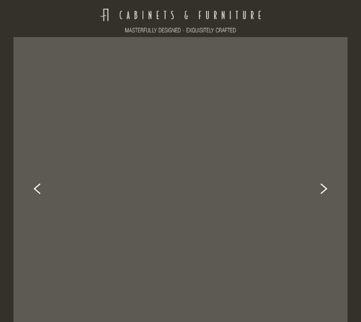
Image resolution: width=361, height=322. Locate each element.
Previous (37, 175)
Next (324, 175)
